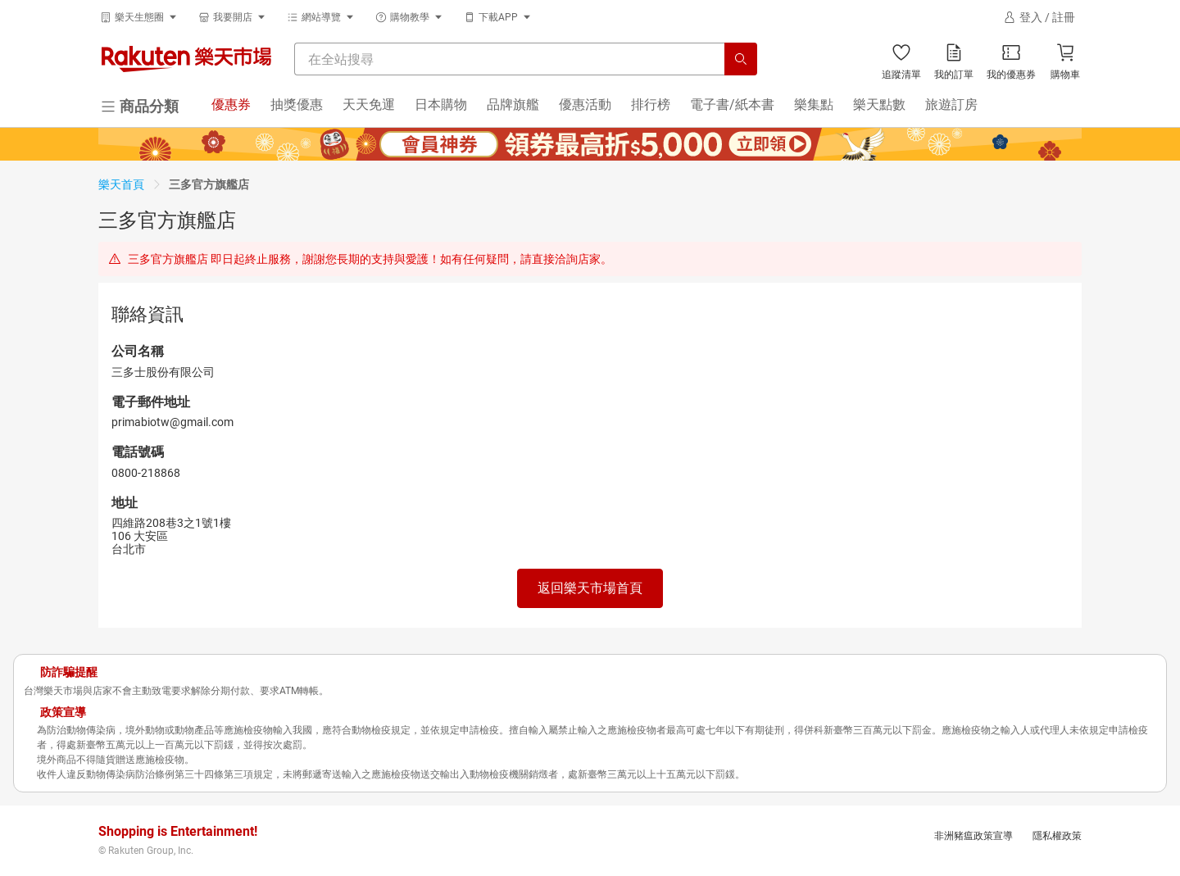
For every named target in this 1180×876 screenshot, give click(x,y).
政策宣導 (63, 712)
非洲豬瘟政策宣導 (973, 836)
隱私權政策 (1057, 836)
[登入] (1039, 17)
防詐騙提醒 (69, 672)
